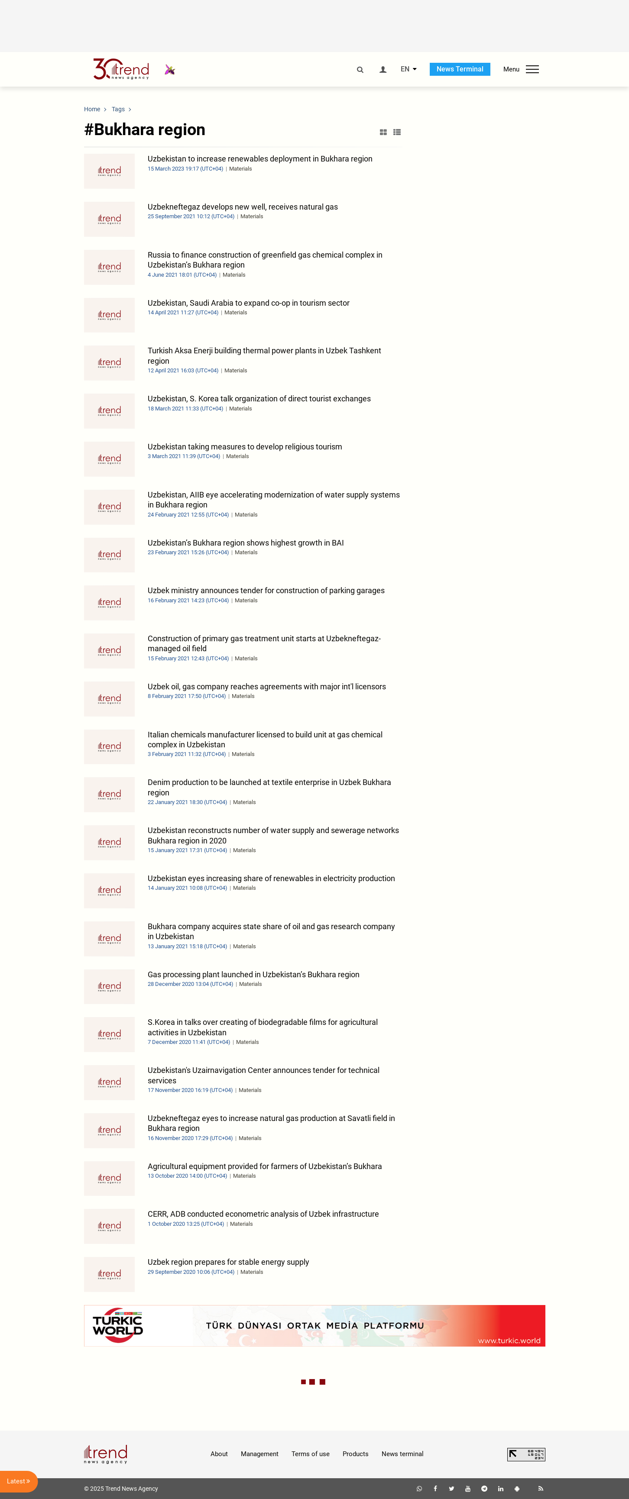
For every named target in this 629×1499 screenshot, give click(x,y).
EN (405, 69)
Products (356, 1454)
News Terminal (460, 69)
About (219, 1454)
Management (260, 1454)
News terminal (403, 1454)
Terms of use (311, 1454)
